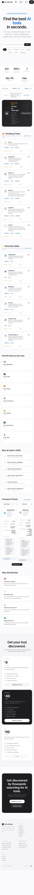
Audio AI (21, 834)
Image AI (21, 826)
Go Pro (17, 756)
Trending (16, 49)
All (4, 49)
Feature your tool (26, 113)
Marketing (22, 52)
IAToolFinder (7, 2)
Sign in (26, 2)
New (22, 49)
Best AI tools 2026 (6, 843)
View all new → (28, 249)
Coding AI (21, 830)
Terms (3, 856)
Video (10, 52)
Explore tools (17, 806)
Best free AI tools (6, 845)
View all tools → (27, 136)
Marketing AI (22, 832)
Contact (4, 860)
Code (16, 52)
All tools (21, 836)
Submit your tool (17, 684)
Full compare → (28, 499)
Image (28, 49)
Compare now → (17, 564)
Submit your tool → (17, 801)
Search (27, 44)
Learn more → (27, 95)
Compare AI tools (6, 847)
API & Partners (22, 847)
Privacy (4, 858)
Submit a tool (21, 2)
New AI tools (5, 849)
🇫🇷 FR (15, 2)
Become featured (17, 720)
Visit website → (7, 558)
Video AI (21, 828)
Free (9, 49)
